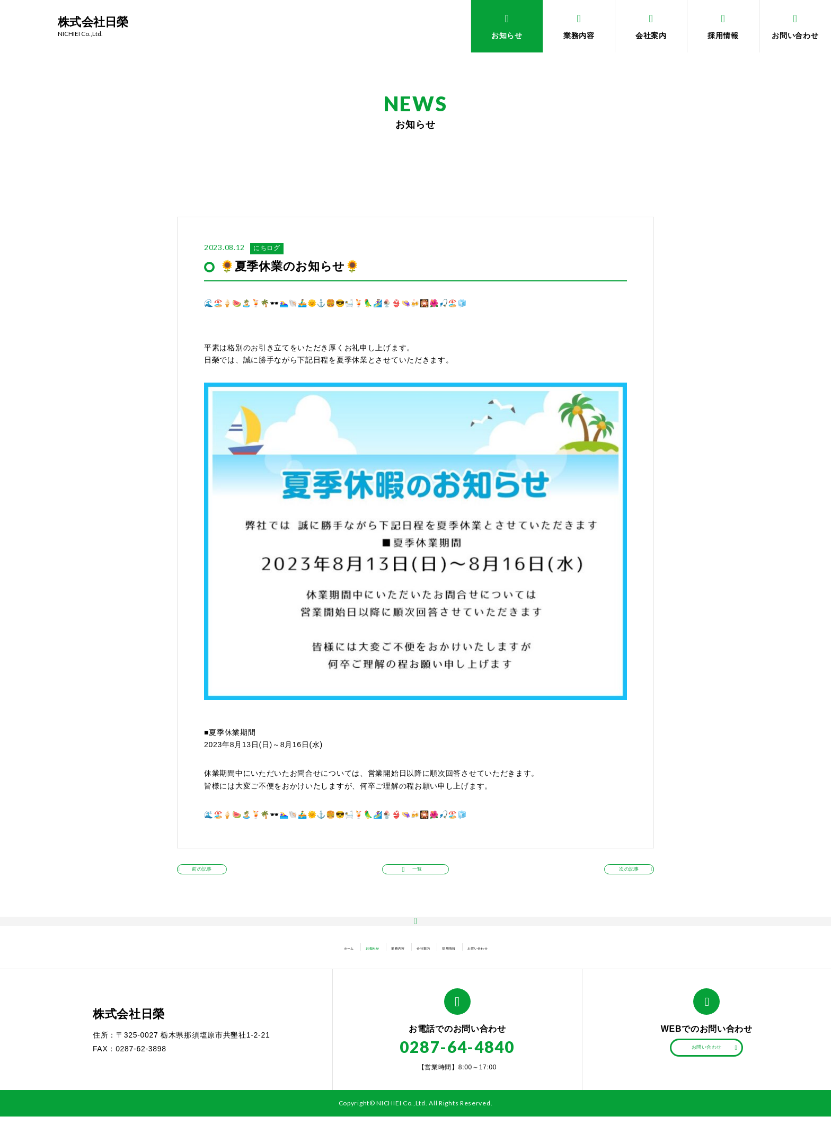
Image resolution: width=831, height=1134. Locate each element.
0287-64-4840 (457, 1064)
